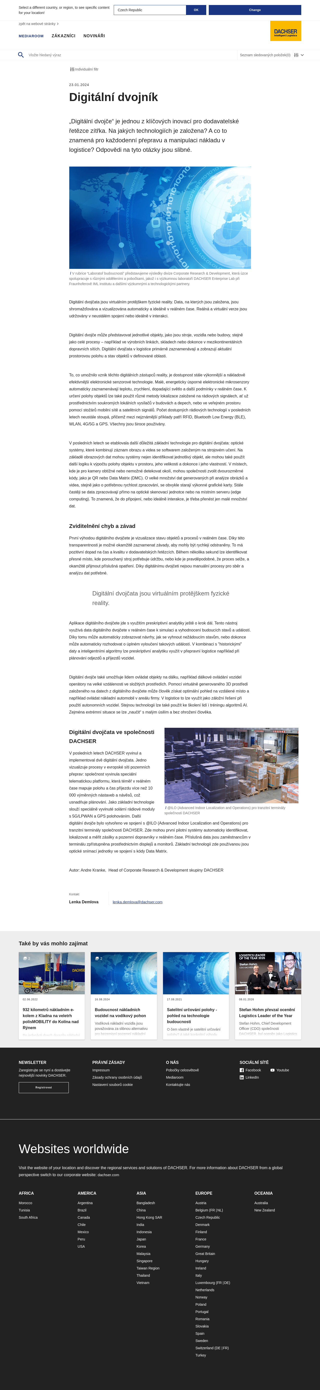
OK (196, 10)
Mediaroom (32, 36)
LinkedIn (249, 1077)
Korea (141, 1246)
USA (81, 1246)
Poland (201, 1304)
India (140, 1225)
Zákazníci (66, 36)
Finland (201, 1232)
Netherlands (205, 1290)
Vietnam (142, 1283)
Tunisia (24, 1210)
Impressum (101, 1070)
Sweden (202, 1341)
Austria (201, 1203)
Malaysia (143, 1254)
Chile (82, 1225)
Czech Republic (208, 1217)
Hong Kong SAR (149, 1217)
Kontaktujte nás (178, 1085)
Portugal (202, 1312)
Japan (141, 1239)
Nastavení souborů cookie (112, 1085)
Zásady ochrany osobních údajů (117, 1077)
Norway (201, 1297)
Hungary (202, 1261)
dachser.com (109, 1175)
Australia (261, 1203)
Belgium (202, 1210)
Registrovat (44, 1087)
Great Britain (205, 1254)
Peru (81, 1239)
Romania (203, 1319)
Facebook (250, 1070)
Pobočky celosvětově (182, 1070)
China (141, 1210)
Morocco (25, 1203)
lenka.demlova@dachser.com (139, 902)
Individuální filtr (83, 69)
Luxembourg (205, 1283)
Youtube (279, 1070)
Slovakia (202, 1326)
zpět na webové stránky (39, 24)
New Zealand (264, 1210)
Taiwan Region (148, 1268)
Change (255, 10)
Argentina (85, 1203)
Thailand (143, 1275)
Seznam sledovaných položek (265, 55)
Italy (199, 1275)
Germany (203, 1246)
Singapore (144, 1261)
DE (226, 1283)
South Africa (28, 1217)
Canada (84, 1217)
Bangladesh (145, 1203)
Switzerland (205, 1348)
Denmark (203, 1225)
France (201, 1239)
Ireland (201, 1268)
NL (219, 1210)
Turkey (201, 1355)
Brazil (82, 1210)
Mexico (83, 1232)
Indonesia (144, 1232)
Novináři (97, 36)
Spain (200, 1333)
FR (212, 1210)
